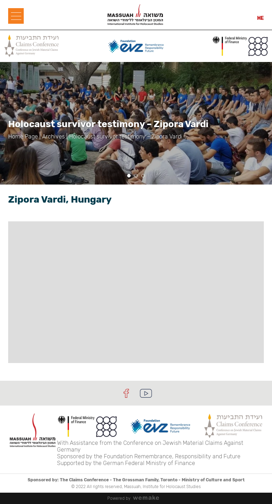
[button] (129, 175)
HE (260, 18)
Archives (53, 136)
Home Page (23, 136)
